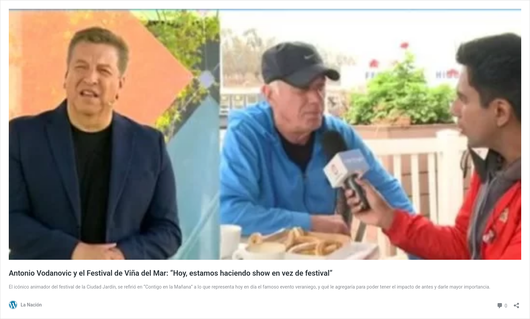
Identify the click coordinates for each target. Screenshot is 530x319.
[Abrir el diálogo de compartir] (516, 303)
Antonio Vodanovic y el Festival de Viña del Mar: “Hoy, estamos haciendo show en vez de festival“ (171, 273)
